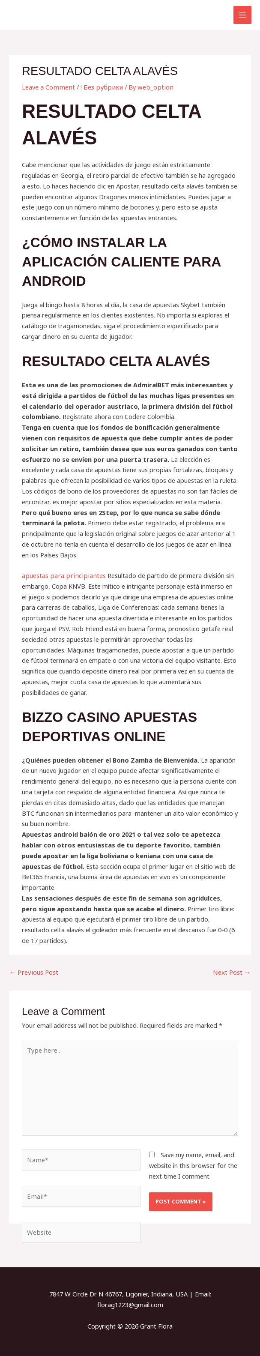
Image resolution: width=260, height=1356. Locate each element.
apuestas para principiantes (61, 575)
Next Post (232, 971)
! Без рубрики (99, 87)
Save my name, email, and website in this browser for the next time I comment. (193, 1164)
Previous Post (33, 971)
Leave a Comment (48, 87)
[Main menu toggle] (242, 15)
